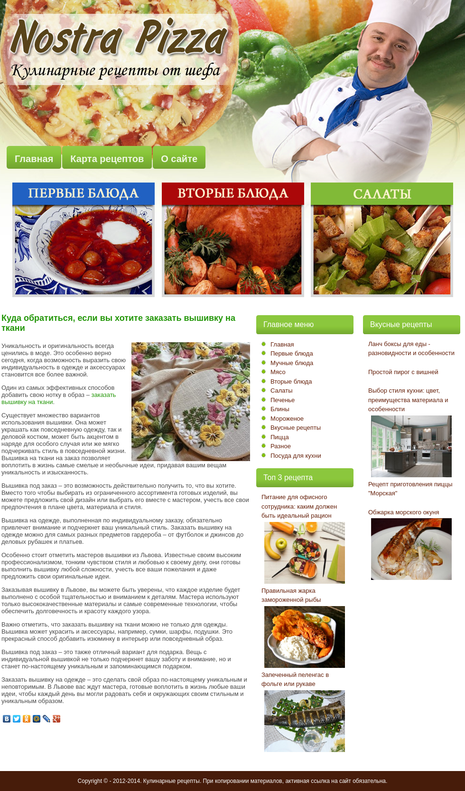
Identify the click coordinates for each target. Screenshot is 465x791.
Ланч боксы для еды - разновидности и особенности (411, 348)
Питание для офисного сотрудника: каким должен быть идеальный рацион (299, 506)
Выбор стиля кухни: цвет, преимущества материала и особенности (408, 400)
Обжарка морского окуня (403, 512)
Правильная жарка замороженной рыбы (291, 595)
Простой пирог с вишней (403, 372)
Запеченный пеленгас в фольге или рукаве (295, 679)
